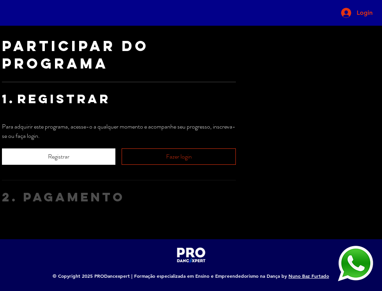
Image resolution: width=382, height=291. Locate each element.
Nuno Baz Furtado (308, 276)
